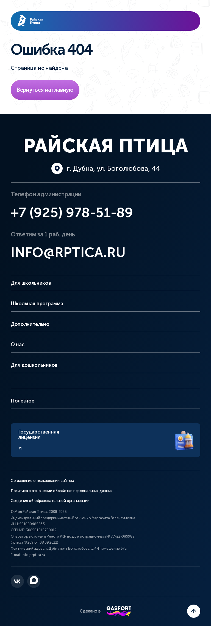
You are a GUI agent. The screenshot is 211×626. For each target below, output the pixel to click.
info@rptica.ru (68, 252)
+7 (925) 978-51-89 (72, 212)
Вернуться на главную (45, 89)
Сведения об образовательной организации (50, 501)
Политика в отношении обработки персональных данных (61, 491)
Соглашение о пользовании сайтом (42, 481)
